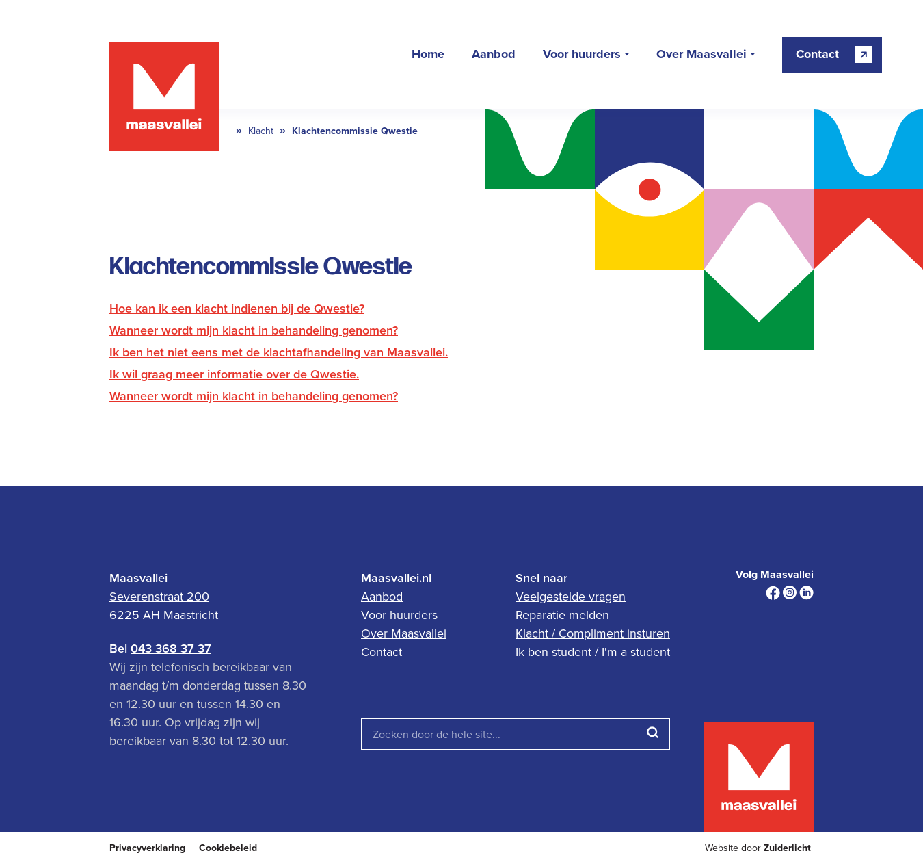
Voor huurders (582, 55)
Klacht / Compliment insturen (593, 633)
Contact (381, 651)
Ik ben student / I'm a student (593, 651)
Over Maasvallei (701, 55)
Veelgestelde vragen (571, 596)
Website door (758, 848)
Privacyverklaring (147, 848)
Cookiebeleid (228, 848)
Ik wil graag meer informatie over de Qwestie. (234, 373)
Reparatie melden (562, 614)
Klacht (260, 131)
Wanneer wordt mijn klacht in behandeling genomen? (253, 330)
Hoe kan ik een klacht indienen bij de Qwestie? (236, 308)
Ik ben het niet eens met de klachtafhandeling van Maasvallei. (278, 352)
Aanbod (494, 55)
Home (428, 55)
